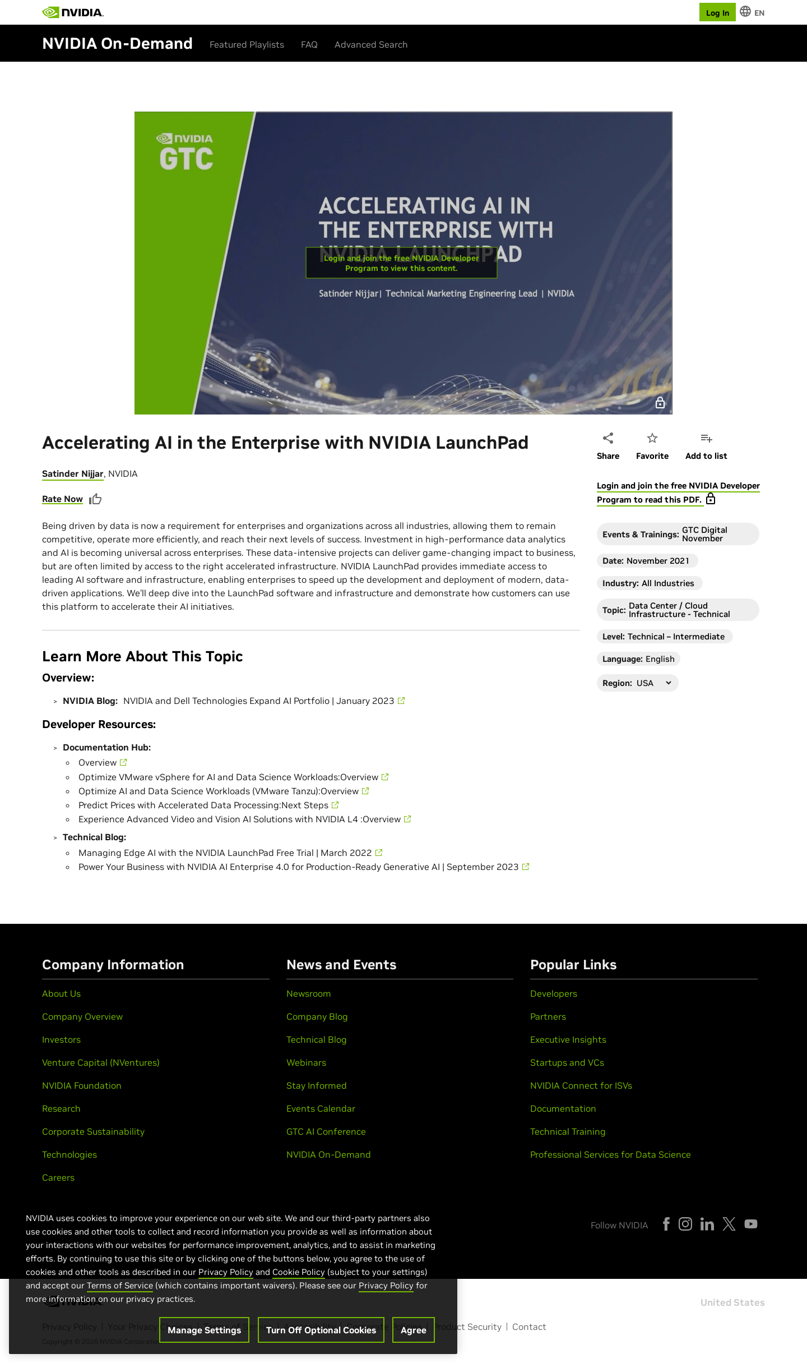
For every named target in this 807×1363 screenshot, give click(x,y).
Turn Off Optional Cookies (321, 1330)
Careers (58, 1177)
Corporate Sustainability (93, 1131)
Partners (548, 1016)
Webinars (306, 1062)
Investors (61, 1039)
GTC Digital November (704, 534)
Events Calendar (320, 1108)
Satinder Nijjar (73, 473)
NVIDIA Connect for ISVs (581, 1085)
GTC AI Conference (326, 1131)
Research (61, 1108)
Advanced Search (371, 44)
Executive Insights (568, 1039)
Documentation (563, 1108)
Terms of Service (120, 1285)
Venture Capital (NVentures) (101, 1062)
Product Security (467, 1326)
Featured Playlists (247, 44)
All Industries (668, 583)
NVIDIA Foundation (82, 1085)
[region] (233, 1271)
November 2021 (658, 560)
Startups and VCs (567, 1062)
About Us (61, 993)
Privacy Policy (225, 1272)
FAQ (309, 44)
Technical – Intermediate (676, 636)
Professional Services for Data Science (610, 1154)
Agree (413, 1330)
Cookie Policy (298, 1272)
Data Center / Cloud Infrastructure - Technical (679, 609)
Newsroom (308, 993)
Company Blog (317, 1016)
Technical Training (568, 1131)
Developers (553, 993)
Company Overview (82, 1016)
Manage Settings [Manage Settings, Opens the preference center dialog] (204, 1330)
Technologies (69, 1154)
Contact (529, 1326)
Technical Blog (316, 1039)
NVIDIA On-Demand (328, 1154)
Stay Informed (316, 1085)
